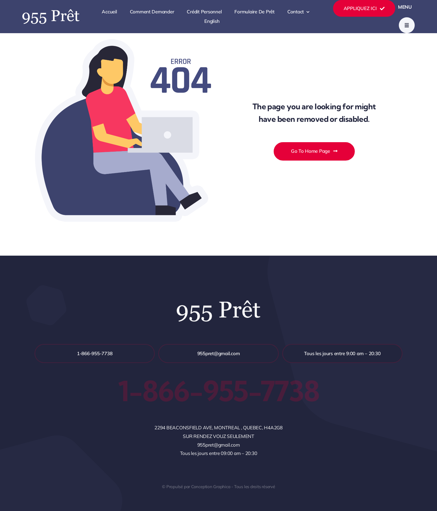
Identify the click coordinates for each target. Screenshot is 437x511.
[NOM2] (50, 11)
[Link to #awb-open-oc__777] (407, 25)
